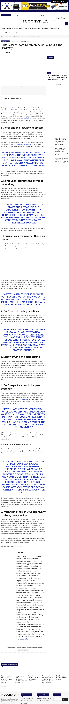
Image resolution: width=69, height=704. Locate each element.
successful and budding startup (26, 118)
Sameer (8, 52)
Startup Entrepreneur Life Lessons (34, 647)
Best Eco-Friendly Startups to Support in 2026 (62, 677)
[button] (66, 23)
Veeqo (9, 411)
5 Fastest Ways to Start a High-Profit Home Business (44, 698)
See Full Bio (25, 639)
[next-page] (5, 686)
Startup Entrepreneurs (23, 650)
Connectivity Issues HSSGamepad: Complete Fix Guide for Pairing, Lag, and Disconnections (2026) (34, 15)
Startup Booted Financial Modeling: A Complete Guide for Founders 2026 (20, 678)
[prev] (64, 15)
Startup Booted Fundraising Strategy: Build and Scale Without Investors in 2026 (6, 678)
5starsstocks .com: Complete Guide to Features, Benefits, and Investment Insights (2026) (61, 137)
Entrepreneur (8, 36)
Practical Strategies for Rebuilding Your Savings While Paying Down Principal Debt (61, 154)
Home (2, 36)
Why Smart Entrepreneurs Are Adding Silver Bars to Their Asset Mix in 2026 (57, 75)
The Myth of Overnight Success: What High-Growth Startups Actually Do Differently (48, 678)
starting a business (21, 647)
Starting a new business (8, 108)
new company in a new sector (21, 333)
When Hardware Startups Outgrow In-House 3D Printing (34, 677)
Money (49, 73)
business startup (11, 647)
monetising (32, 466)
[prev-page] (2, 686)
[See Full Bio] (30, 639)
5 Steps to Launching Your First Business (27, 698)
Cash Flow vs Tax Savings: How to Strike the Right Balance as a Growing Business (61, 146)
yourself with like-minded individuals (20, 144)
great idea (25, 399)
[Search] (65, 698)
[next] (67, 15)
